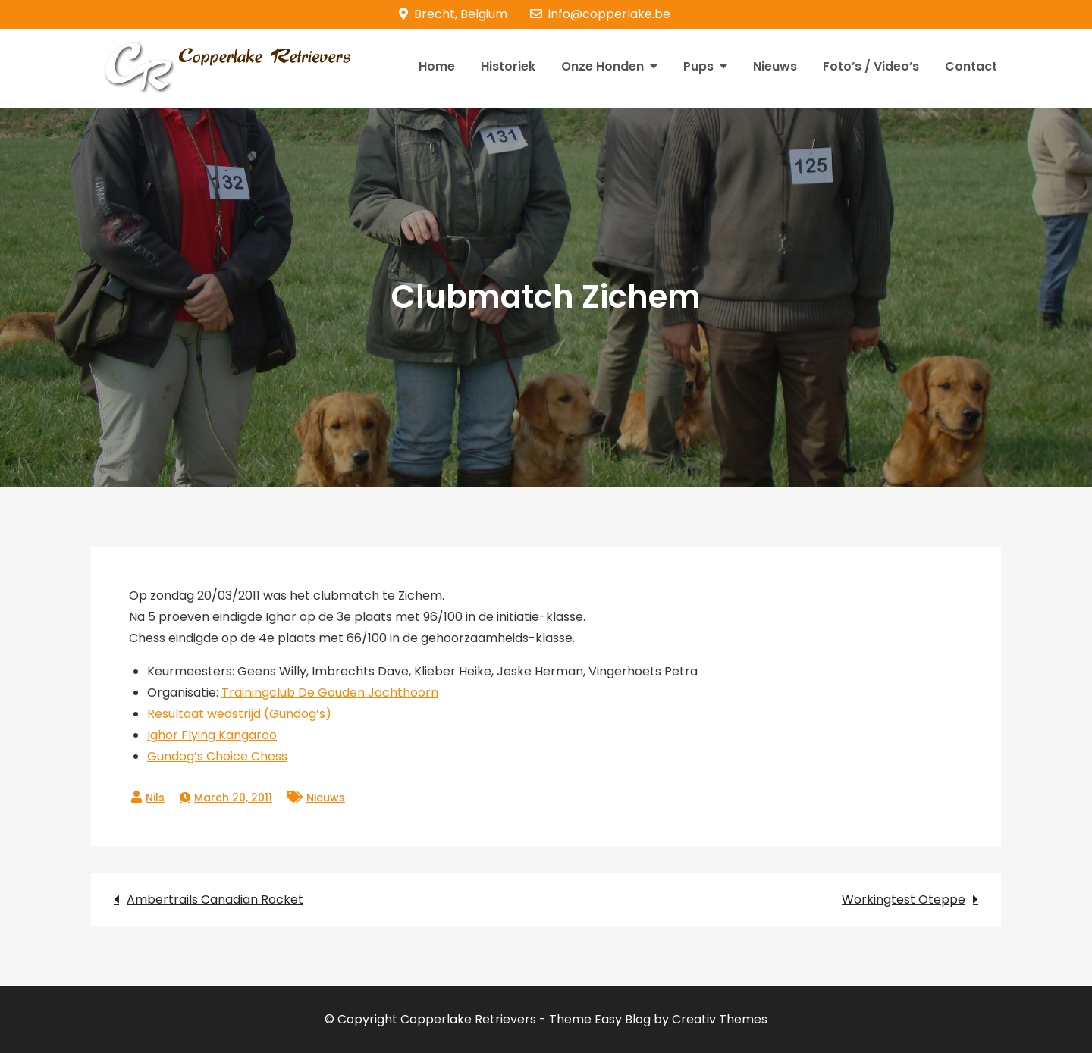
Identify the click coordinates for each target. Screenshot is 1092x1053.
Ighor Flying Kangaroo (212, 735)
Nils (155, 797)
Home (437, 66)
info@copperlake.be (600, 14)
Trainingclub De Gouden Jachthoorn (329, 692)
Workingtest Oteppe (903, 899)
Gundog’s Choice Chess (217, 756)
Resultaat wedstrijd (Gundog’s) (239, 713)
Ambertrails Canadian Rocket (215, 899)
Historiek (508, 66)
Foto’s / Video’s (871, 66)
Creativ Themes (719, 1019)
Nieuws (775, 66)
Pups (698, 66)
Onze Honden (602, 66)
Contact (971, 66)
